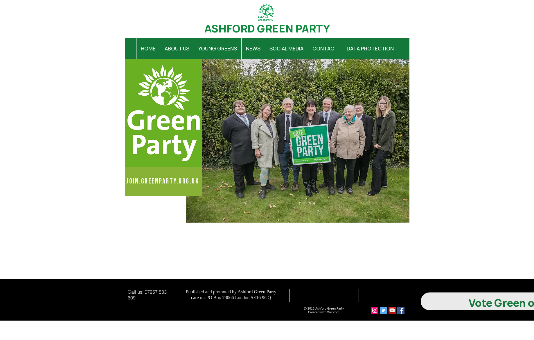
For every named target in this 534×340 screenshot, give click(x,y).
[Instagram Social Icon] (374, 310)
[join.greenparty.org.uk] (163, 181)
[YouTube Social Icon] (392, 310)
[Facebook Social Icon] (400, 310)
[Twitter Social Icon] (383, 310)
